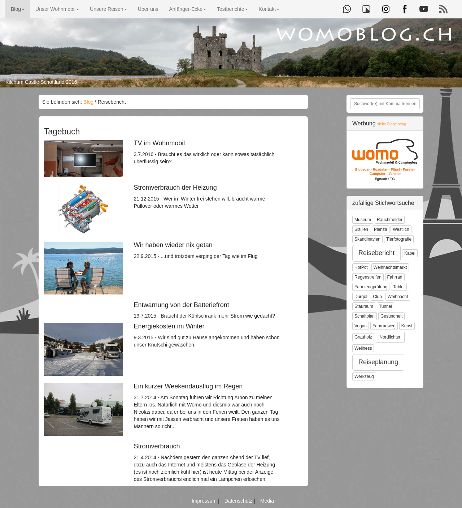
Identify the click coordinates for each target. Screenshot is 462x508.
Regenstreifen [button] (368, 277)
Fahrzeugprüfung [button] (370, 286)
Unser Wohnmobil (57, 9)
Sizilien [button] (361, 229)
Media (267, 501)
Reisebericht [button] (376, 253)
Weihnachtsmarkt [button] (390, 267)
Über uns (148, 9)
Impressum (205, 501)
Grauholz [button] (363, 337)
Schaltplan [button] (364, 316)
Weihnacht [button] (398, 296)
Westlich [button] (401, 229)
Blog (18, 9)
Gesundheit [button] (391, 316)
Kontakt (269, 9)
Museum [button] (362, 219)
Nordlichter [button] (390, 337)
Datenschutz (239, 501)
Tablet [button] (399, 286)
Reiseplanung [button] (378, 362)
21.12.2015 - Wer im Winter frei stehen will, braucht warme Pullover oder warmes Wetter (207, 196)
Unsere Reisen (108, 9)
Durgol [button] (360, 296)
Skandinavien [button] (367, 239)
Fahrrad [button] (394, 277)
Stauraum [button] (363, 306)
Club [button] (377, 296)
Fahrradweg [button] (384, 325)
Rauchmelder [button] (389, 219)
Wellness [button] (363, 348)
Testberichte (232, 9)
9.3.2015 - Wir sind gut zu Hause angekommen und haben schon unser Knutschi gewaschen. (207, 335)
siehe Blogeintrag (391, 124)
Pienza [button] (380, 229)
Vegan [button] (360, 325)
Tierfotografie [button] (398, 239)
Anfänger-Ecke (187, 9)
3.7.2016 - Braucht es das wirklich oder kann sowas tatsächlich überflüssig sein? (207, 152)
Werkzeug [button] (364, 376)
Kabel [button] (409, 253)
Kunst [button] (407, 325)
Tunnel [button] (385, 306)
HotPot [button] (361, 267)
